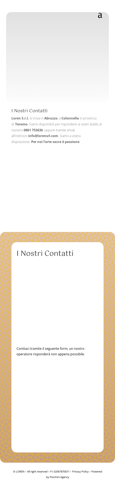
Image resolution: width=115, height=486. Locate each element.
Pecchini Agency (59, 477)
